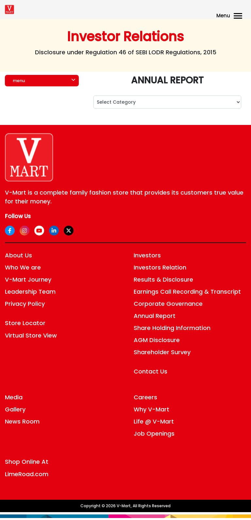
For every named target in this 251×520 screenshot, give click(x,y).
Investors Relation (160, 267)
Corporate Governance (168, 304)
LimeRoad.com (26, 474)
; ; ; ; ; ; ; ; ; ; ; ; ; (167, 102)
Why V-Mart (151, 409)
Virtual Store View (31, 335)
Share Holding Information (172, 328)
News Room (22, 421)
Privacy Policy (25, 304)
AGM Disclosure (157, 340)
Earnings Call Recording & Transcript (187, 291)
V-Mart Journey (28, 279)
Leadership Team (30, 291)
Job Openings (154, 433)
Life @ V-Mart (154, 421)
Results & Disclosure (163, 279)
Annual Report (155, 316)
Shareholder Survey (162, 352)
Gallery (15, 409)
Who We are (23, 267)
